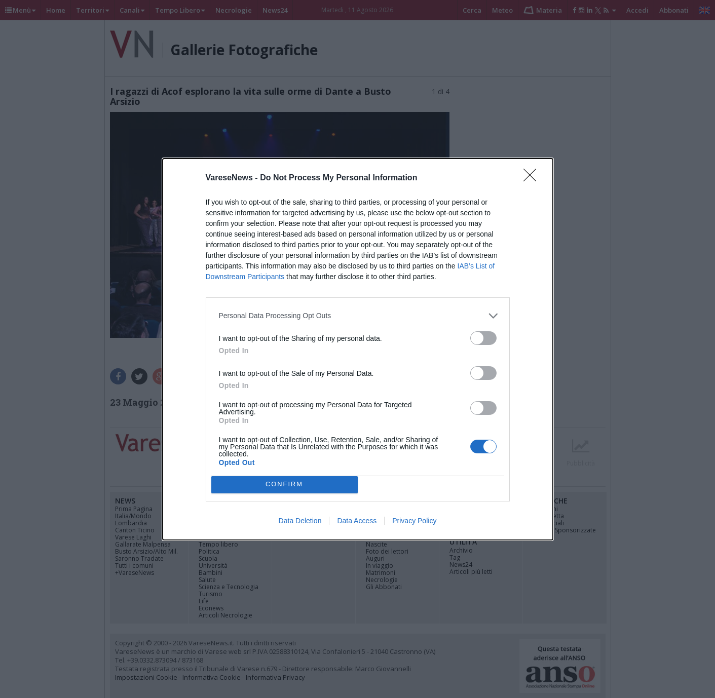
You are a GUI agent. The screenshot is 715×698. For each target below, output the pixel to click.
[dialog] (358, 349)
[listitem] (358, 316)
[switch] (483, 338)
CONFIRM (285, 484)
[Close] (533, 178)
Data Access (357, 521)
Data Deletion (300, 521)
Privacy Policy (414, 521)
